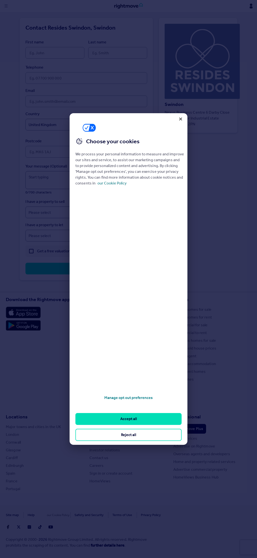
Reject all (128, 434)
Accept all (128, 418)
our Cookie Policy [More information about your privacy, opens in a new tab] (112, 183)
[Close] (180, 119)
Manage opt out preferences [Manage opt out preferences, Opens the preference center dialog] (128, 397)
